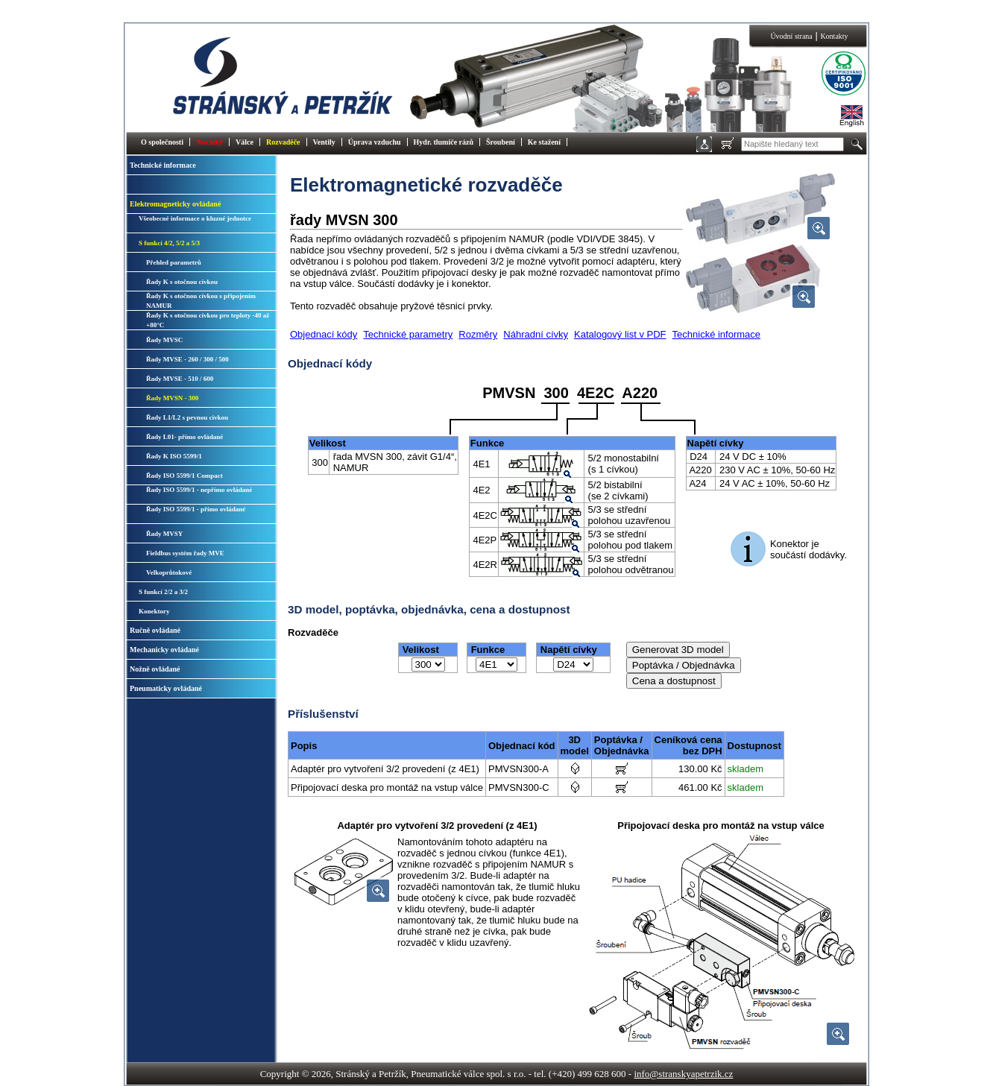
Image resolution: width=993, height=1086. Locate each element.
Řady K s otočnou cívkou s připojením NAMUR (201, 300)
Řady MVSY (164, 533)
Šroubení (500, 142)
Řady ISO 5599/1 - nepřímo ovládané (199, 489)
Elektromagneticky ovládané (175, 204)
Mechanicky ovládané (164, 649)
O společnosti (162, 142)
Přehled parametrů (173, 262)
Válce (244, 142)
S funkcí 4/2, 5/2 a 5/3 (169, 243)
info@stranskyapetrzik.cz (683, 1073)
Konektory (154, 611)
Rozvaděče (283, 142)
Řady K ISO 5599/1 (174, 456)
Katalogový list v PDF (620, 334)
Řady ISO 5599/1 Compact (184, 475)
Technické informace (163, 165)
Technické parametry (408, 334)
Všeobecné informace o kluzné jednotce (195, 218)
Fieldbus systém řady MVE (185, 553)
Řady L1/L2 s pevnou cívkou (187, 417)
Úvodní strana (791, 36)
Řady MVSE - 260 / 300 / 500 (187, 359)
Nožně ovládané (155, 669)
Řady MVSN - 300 (172, 398)
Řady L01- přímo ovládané (184, 437)
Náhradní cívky (535, 334)
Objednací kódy (323, 334)
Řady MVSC (164, 340)
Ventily (324, 142)
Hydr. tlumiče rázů (443, 142)
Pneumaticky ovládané (166, 688)
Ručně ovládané (155, 630)
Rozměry (477, 334)
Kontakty (834, 36)
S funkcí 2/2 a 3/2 (163, 592)
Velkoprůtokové (169, 572)
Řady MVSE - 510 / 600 (179, 378)
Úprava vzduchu (374, 142)
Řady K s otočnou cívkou (182, 281)
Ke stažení (544, 142)
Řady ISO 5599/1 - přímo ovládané (195, 509)
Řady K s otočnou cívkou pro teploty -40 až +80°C (207, 320)
